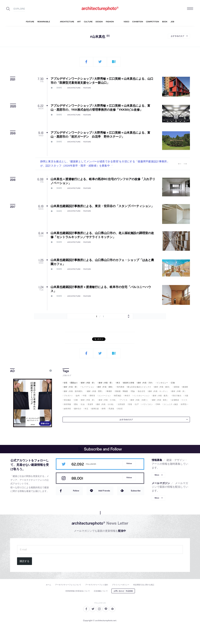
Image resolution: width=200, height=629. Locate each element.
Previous (179, 163)
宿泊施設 (67, 400)
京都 (76, 400)
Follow (129, 463)
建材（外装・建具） (162, 387)
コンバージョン (104, 396)
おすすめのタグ (177, 36)
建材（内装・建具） (161, 396)
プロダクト (68, 396)
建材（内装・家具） (160, 400)
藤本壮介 (77, 409)
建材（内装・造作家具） (74, 391)
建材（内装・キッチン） (158, 391)
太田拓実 (121, 404)
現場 (130, 404)
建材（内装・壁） (106, 383)
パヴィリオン (147, 404)
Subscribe (136, 490)
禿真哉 (111, 409)
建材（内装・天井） (145, 383)
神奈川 (127, 396)
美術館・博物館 (121, 391)
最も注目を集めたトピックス (139, 387)
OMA (158, 404)
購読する (24, 561)
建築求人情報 (128, 383)
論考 (78, 396)
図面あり (74, 383)
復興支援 (95, 409)
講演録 (176, 387)
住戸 (137, 404)
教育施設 (117, 396)
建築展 (185, 387)
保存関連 (67, 404)
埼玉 (86, 409)
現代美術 (120, 387)
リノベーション (87, 387)
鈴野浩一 (184, 404)
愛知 (76, 404)
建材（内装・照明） (95, 391)
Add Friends (104, 490)
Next (185, 163)
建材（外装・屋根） (105, 387)
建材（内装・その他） (105, 404)
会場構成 (175, 400)
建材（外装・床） (88, 400)
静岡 (103, 409)
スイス (184, 400)
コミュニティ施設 (170, 404)
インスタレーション (141, 396)
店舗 (173, 383)
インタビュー (162, 383)
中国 (85, 396)
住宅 (65, 383)
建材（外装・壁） (71, 387)
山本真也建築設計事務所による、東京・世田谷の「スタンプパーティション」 (102, 206)
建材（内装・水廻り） (139, 400)
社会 (83, 404)
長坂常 (90, 404)
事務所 (109, 391)
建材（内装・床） (88, 383)
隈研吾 (92, 396)
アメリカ (123, 400)
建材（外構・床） (179, 391)
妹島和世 (67, 409)
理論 (133, 391)
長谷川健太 (177, 396)
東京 (118, 383)
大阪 (186, 396)
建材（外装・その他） (108, 400)
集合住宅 (141, 391)
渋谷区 (120, 409)
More (157, 475)
